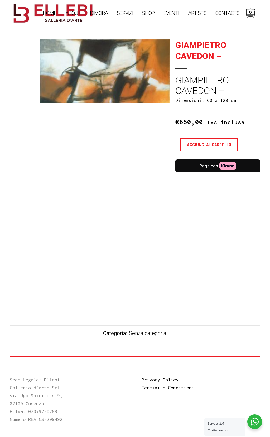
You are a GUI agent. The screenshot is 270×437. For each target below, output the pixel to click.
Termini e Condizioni (168, 387)
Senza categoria (147, 333)
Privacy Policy (160, 380)
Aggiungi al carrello (209, 145)
